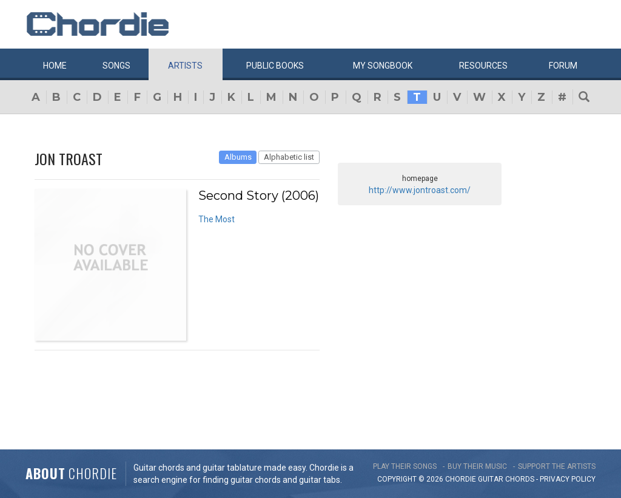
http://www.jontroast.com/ (420, 190)
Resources (483, 65)
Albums (238, 157)
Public (275, 65)
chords (519, 479)
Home (55, 65)
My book (382, 65)
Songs (116, 65)
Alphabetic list (289, 157)
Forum (563, 65)
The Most (216, 219)
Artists (185, 65)
